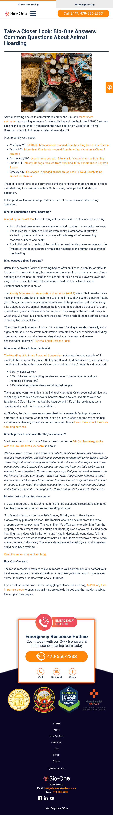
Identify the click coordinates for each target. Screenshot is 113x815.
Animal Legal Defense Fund (53, 341)
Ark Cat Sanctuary (83, 441)
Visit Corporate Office (57, 808)
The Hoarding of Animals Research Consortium (33, 355)
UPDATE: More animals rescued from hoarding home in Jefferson (68, 145)
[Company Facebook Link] (40, 798)
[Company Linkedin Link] (46, 798)
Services (56, 723)
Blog (56, 748)
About (56, 730)
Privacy (56, 755)
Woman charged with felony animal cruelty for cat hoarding (67, 158)
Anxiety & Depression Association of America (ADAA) (42, 293)
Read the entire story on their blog (25, 554)
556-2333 (60, 792)
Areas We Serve (57, 736)
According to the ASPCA (19, 219)
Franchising (56, 742)
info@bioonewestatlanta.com (60, 788)
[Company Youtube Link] (52, 798)
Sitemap (56, 761)
